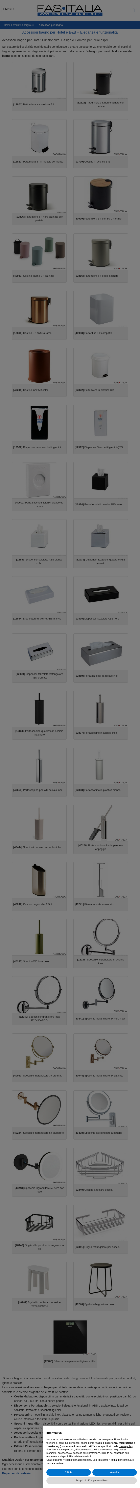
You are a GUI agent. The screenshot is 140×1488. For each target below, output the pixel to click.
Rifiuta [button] (68, 1472)
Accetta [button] (114, 1472)
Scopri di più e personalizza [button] (92, 1480)
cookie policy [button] (126, 1446)
